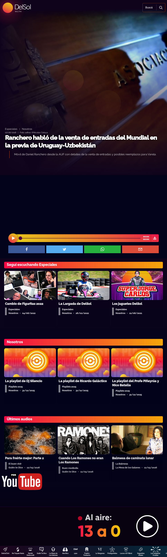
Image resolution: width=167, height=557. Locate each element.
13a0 (75, 553)
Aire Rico (65, 553)
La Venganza (100, 553)
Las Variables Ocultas (155, 554)
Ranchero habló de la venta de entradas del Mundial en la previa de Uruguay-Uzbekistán (81, 141)
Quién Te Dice (41, 553)
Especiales (11, 128)
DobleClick (5, 553)
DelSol (22, 6)
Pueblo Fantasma (86, 554)
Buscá (148, 7)
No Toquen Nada (18, 553)
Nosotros (27, 128)
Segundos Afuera (140, 554)
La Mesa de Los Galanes (53, 554)
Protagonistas (112, 553)
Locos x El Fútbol (126, 553)
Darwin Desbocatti (30, 554)
